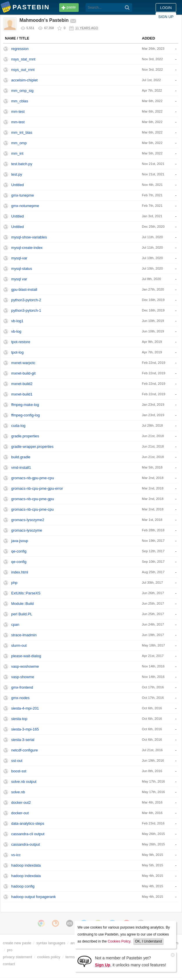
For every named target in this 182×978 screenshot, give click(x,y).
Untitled (17, 185)
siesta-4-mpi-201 (25, 708)
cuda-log (18, 425)
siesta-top (19, 719)
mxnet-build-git (23, 373)
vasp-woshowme (25, 666)
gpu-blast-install (24, 289)
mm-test (18, 111)
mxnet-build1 (22, 394)
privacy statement (17, 957)
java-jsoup (19, 541)
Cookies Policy (119, 941)
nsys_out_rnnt (23, 69)
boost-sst (18, 771)
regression (20, 49)
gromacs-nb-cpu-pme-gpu (32, 499)
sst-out (16, 760)
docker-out (20, 813)
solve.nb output (24, 781)
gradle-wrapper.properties (32, 446)
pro (9, 950)
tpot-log (17, 352)
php (14, 582)
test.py (16, 174)
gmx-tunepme (22, 195)
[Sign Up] (84, 961)
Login (166, 8)
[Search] (127, 7)
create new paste (17, 943)
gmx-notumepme (25, 206)
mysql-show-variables (29, 237)
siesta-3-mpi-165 (25, 729)
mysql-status (21, 268)
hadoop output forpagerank (33, 897)
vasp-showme (22, 677)
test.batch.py (22, 164)
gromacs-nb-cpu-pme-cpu (32, 509)
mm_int (17, 153)
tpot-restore (20, 342)
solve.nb (18, 792)
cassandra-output (25, 844)
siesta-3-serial (23, 739)
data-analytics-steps (27, 823)
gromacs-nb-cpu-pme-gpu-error (37, 488)
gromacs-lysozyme (26, 530)
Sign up (166, 17)
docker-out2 (21, 802)
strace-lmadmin (24, 635)
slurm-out (19, 645)
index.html (19, 572)
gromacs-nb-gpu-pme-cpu (32, 478)
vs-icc (16, 855)
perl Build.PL (22, 614)
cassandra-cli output (28, 834)
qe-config (19, 551)
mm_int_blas (22, 132)
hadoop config (23, 886)
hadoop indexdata (26, 865)
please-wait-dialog (26, 656)
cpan (15, 624)
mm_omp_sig (22, 90)
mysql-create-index (27, 247)
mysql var (19, 279)
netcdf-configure (24, 750)
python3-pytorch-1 (26, 310)
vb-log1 (17, 321)
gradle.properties (25, 436)
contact (9, 964)
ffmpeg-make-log (25, 404)
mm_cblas (19, 101)
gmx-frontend (22, 687)
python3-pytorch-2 (26, 300)
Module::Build (22, 603)
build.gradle (20, 457)
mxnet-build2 (22, 384)
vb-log (16, 331)
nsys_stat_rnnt (23, 59)
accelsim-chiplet (24, 80)
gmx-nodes (20, 698)
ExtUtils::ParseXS (26, 593)
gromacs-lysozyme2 (27, 520)
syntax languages (50, 943)
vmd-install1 (21, 467)
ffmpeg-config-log (25, 415)
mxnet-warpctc (23, 363)
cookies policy (48, 957)
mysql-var (19, 258)
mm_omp (19, 143)
